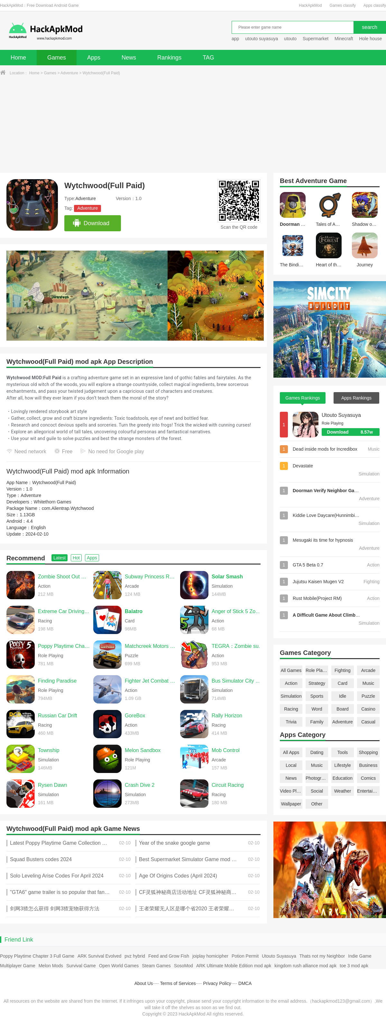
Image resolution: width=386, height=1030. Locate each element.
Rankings (169, 57)
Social (317, 791)
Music (368, 683)
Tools (342, 752)
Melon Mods (51, 965)
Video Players (291, 791)
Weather (342, 791)
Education (343, 778)
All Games (291, 670)
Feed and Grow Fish (168, 956)
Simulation (290, 696)
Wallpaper (291, 803)
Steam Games (156, 965)
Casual (368, 721)
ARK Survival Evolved (99, 956)
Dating (316, 752)
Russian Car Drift (57, 715)
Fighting (343, 670)
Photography (317, 778)
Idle (342, 696)
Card (342, 683)
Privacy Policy (217, 983)
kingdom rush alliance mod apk (305, 965)
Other (316, 803)
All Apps (291, 752)
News (129, 57)
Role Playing (317, 670)
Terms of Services (178, 983)
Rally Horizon (227, 715)
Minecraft (344, 38)
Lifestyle (342, 765)
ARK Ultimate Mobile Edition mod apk (233, 965)
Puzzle (368, 696)
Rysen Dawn (52, 785)
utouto (290, 38)
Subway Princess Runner (151, 576)
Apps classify (374, 5)
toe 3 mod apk (354, 965)
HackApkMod (310, 5)
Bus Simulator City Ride (238, 681)
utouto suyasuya (261, 38)
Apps (93, 57)
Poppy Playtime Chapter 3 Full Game (37, 956)
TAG (208, 57)
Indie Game (359, 956)
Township (49, 750)
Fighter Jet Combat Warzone (151, 681)
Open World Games (119, 965)
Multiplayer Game (17, 965)
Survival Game (81, 965)
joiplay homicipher (210, 956)
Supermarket (315, 38)
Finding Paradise (57, 681)
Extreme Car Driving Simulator (64, 611)
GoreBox (135, 715)
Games (56, 57)
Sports (316, 696)
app (235, 38)
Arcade (368, 670)
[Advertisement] (193, 124)
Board (342, 709)
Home (18, 57)
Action (291, 683)
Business (368, 765)
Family (316, 721)
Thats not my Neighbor (322, 956)
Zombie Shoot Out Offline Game (64, 576)
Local (291, 765)
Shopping (368, 752)
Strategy (316, 683)
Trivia (291, 721)
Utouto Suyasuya (341, 415)
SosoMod (183, 965)
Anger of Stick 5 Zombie (238, 611)
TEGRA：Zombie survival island (238, 646)
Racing (291, 709)
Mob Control (226, 750)
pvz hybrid (134, 956)
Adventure (69, 73)
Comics (368, 778)
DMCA (245, 983)
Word (316, 709)
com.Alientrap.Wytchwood (68, 508)
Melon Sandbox (143, 750)
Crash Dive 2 (139, 785)
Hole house (371, 38)
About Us (143, 983)
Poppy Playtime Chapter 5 (64, 646)
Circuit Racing (228, 785)
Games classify (343, 5)
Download (90, 223)
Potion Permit (245, 956)
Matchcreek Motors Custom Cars (151, 646)
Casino (368, 709)
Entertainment (368, 791)
